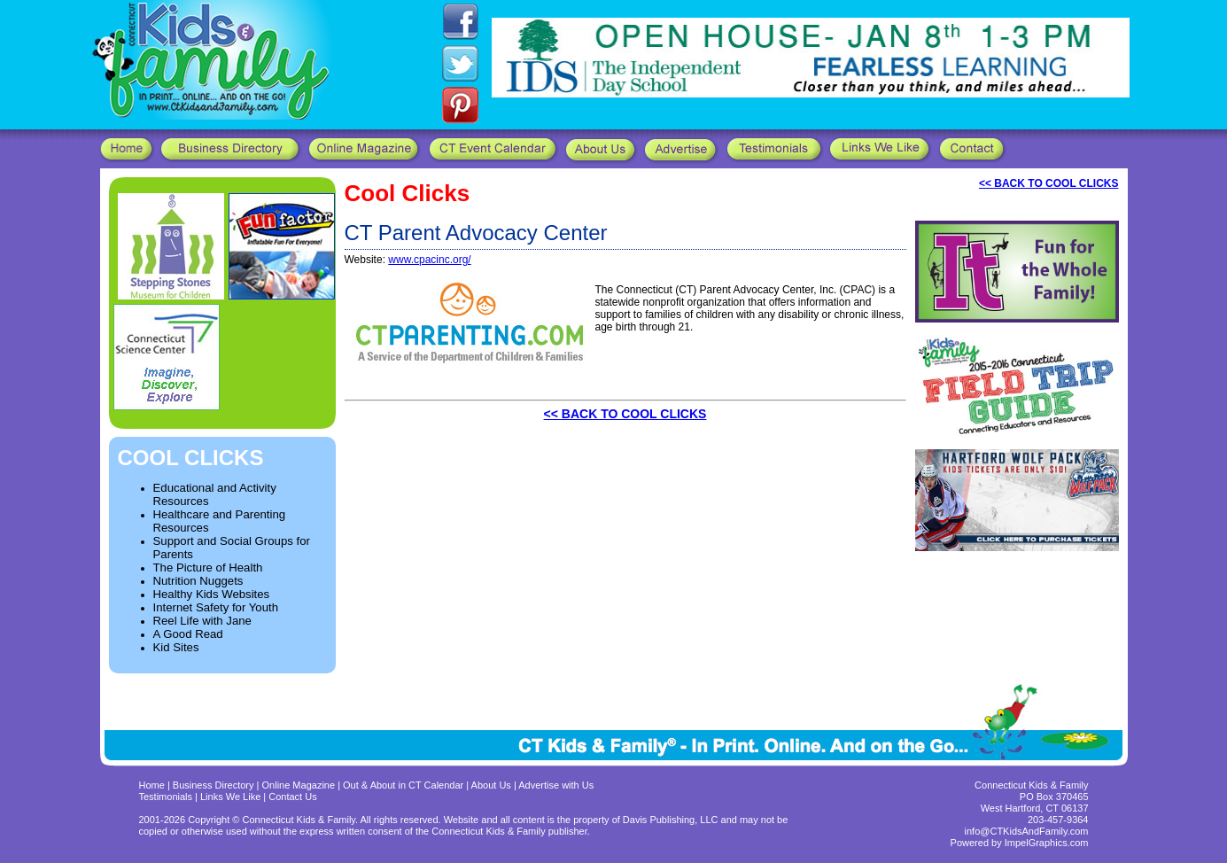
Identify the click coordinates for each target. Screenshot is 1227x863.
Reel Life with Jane (202, 620)
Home (152, 785)
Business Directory (213, 785)
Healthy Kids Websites (211, 594)
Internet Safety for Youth (216, 607)
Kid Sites (176, 647)
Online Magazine (299, 785)
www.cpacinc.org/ (429, 259)
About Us (491, 785)
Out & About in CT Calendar (403, 785)
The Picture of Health (208, 567)
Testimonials (167, 796)
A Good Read (188, 634)
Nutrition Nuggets (198, 580)
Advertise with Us (556, 785)
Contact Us (292, 796)
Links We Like (231, 796)
